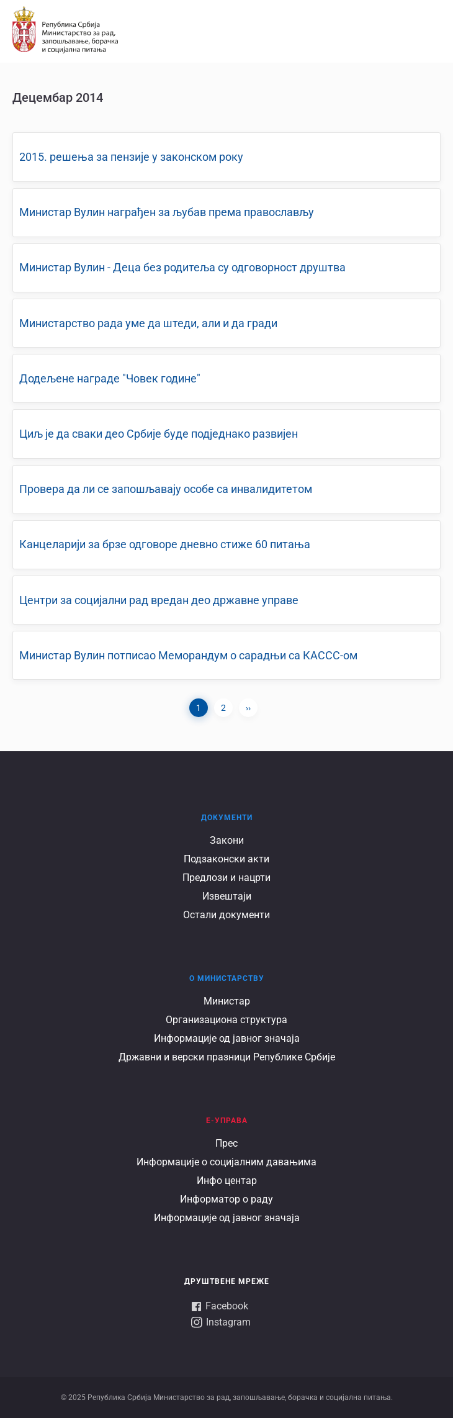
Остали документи (226, 915)
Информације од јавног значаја (227, 1038)
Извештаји (226, 896)
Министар (227, 1001)
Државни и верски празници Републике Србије (227, 1057)
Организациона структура (226, 1020)
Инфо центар (227, 1180)
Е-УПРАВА (227, 1120)
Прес (226, 1143)
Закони (227, 840)
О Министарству (226, 978)
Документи (227, 817)
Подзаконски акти (226, 859)
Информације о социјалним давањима (226, 1162)
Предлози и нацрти (226, 877)
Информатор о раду (226, 1199)
